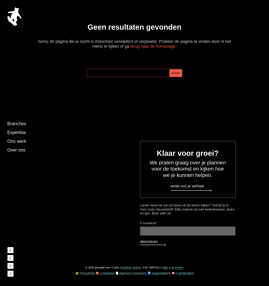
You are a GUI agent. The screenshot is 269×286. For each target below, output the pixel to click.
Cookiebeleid (107, 273)
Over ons (16, 149)
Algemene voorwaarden (133, 273)
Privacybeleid (87, 273)
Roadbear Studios (131, 267)
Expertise (16, 132)
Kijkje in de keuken (172, 267)
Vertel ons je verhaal (187, 186)
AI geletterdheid (184, 273)
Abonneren (149, 241)
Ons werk (16, 141)
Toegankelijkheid (161, 273)
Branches (16, 123)
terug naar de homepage (152, 46)
